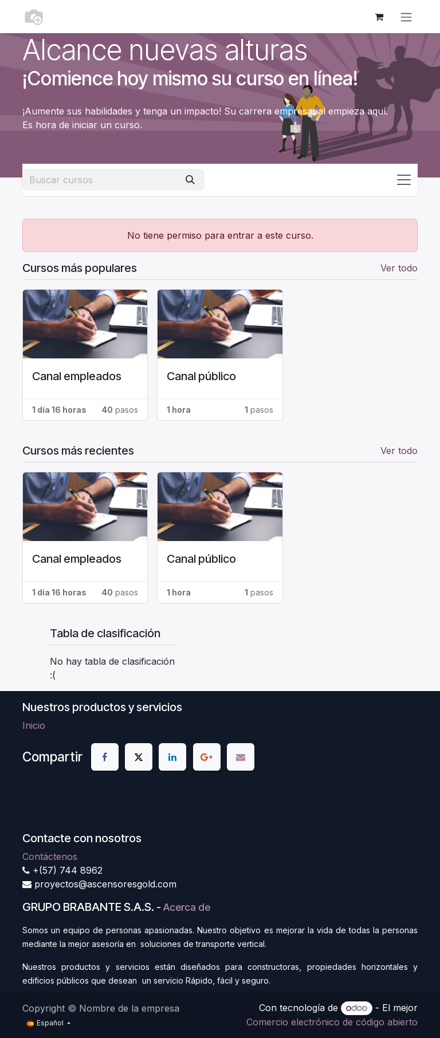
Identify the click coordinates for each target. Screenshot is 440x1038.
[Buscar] (190, 180)
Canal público (201, 376)
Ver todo (399, 268)
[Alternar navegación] (406, 17)
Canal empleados (76, 376)
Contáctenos (49, 856)
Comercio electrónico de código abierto (332, 1022)
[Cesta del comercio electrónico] (378, 16)
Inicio (33, 725)
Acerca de (186, 907)
